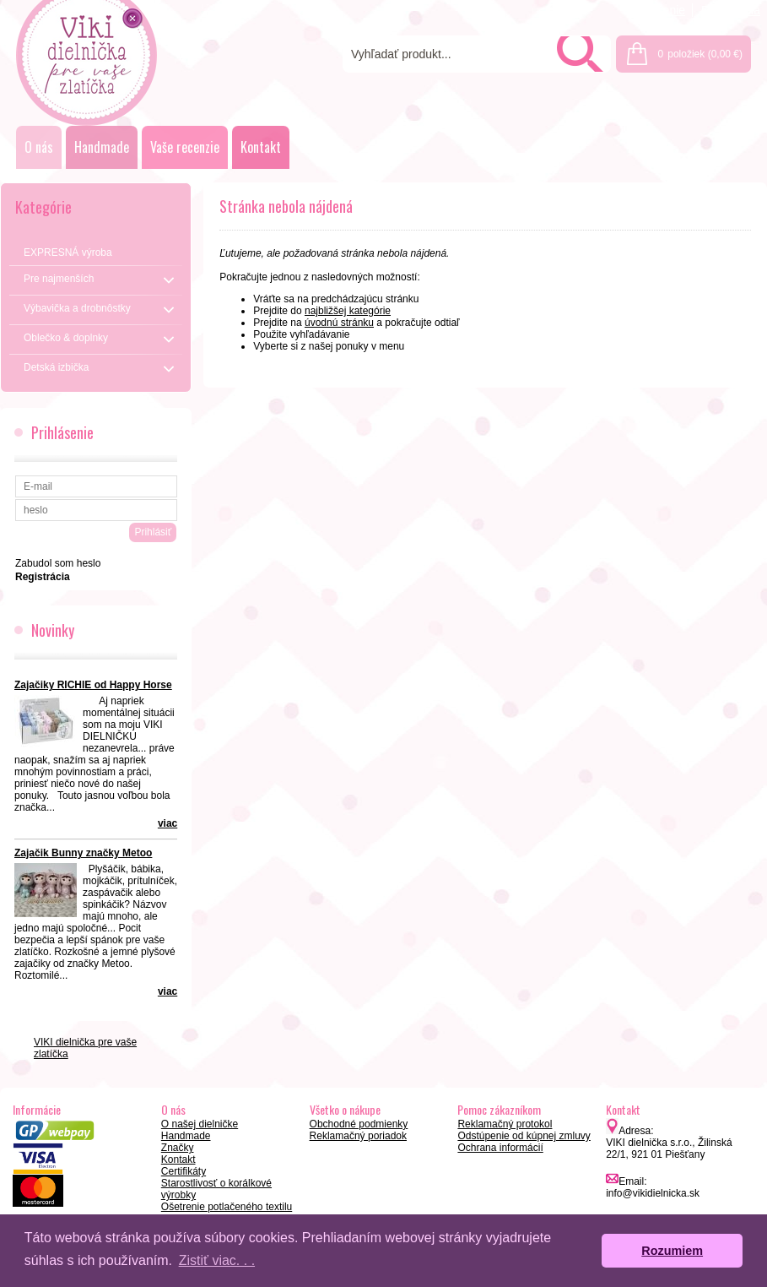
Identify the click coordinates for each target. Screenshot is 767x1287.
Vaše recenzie (184, 147)
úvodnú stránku (339, 323)
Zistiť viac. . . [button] (217, 1260)
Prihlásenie (656, 10)
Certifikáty (183, 1171)
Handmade (101, 147)
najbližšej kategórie (348, 311)
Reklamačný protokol (504, 1124)
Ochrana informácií (500, 1148)
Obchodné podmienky (359, 1124)
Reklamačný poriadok (358, 1136)
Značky (177, 1148)
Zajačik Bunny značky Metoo (83, 853)
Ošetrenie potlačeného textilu (226, 1207)
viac (167, 823)
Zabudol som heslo (57, 563)
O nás (38, 147)
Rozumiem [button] (672, 1250)
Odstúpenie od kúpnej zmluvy (523, 1136)
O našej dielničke (199, 1124)
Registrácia (730, 10)
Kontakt (260, 147)
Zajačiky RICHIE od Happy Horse (93, 685)
